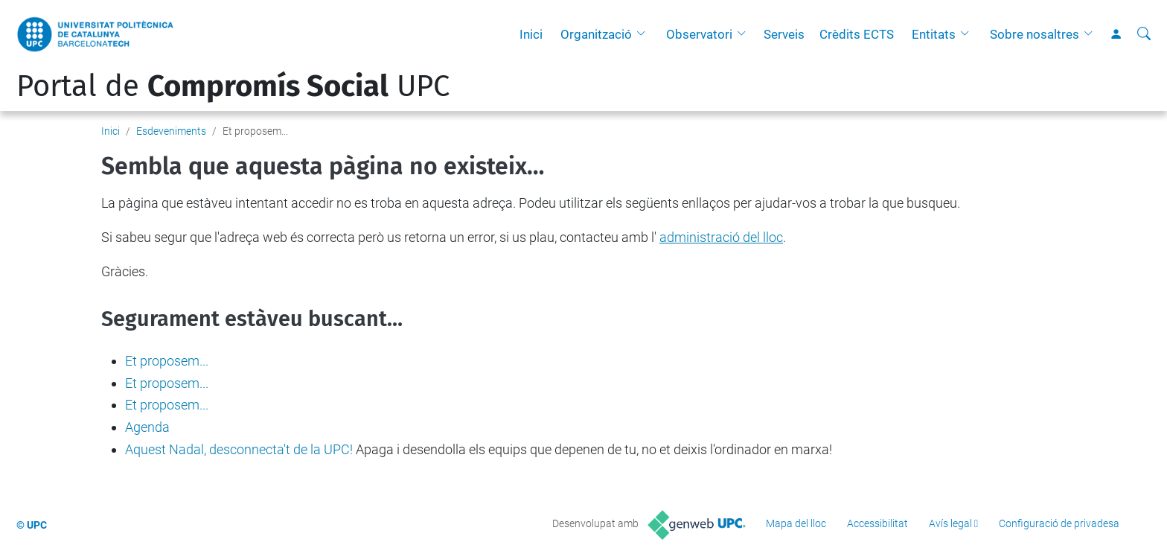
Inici (531, 34)
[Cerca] (1144, 34)
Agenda (147, 427)
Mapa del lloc (796, 523)
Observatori (699, 34)
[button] (644, 34)
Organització (596, 34)
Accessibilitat (877, 523)
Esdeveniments (171, 131)
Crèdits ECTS (856, 34)
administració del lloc (721, 237)
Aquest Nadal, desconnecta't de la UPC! (239, 449)
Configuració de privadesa (1059, 523)
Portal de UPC (233, 86)
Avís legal (950, 523)
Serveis (784, 34)
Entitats (934, 34)
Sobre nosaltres (1034, 34)
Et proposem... (166, 361)
